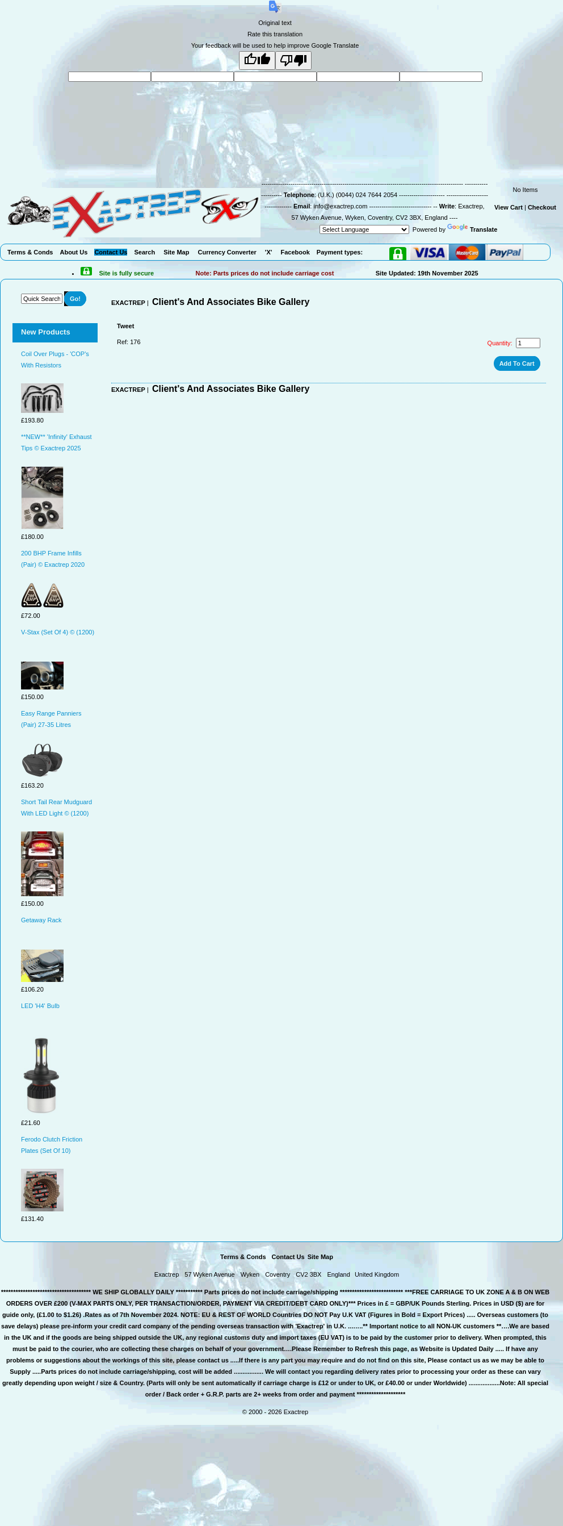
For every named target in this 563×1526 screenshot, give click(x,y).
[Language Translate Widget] (364, 229)
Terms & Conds (243, 1256)
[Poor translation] (293, 60)
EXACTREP (128, 302)
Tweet (125, 326)
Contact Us (288, 1256)
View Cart (508, 207)
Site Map (320, 1256)
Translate (472, 229)
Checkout (542, 207)
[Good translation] (257, 60)
